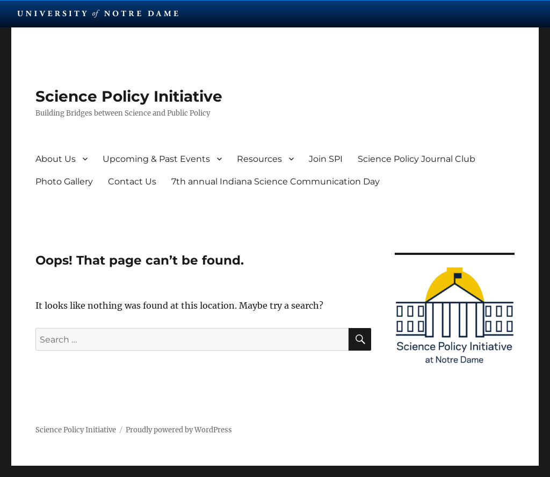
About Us (55, 159)
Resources (259, 159)
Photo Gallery (64, 181)
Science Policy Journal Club (416, 159)
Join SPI (326, 159)
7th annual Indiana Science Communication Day (275, 181)
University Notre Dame (98, 13)
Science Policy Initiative (128, 96)
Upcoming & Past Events (156, 159)
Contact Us (132, 181)
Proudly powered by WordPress (179, 430)
